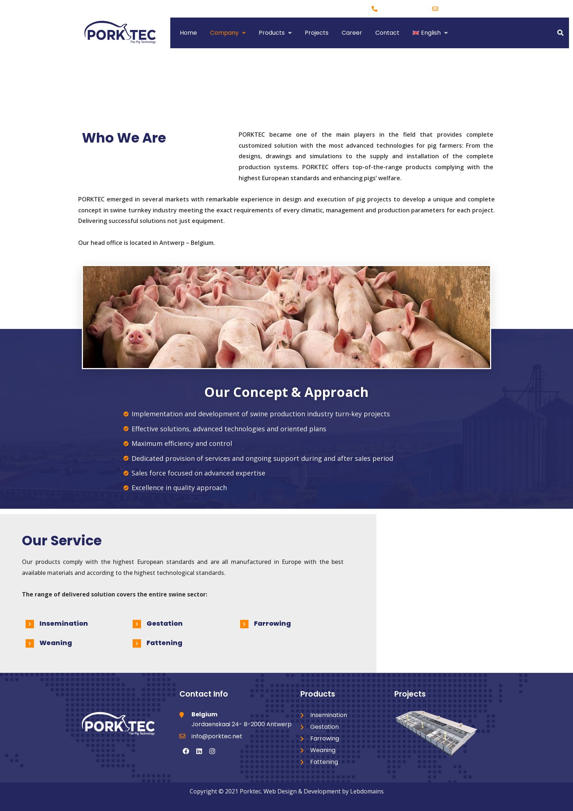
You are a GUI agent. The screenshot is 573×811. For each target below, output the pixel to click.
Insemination (63, 623)
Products (275, 33)
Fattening (164, 642)
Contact (387, 33)
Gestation (165, 623)
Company (228, 33)
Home (188, 33)
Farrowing (272, 623)
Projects (317, 33)
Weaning (55, 642)
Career (352, 33)
